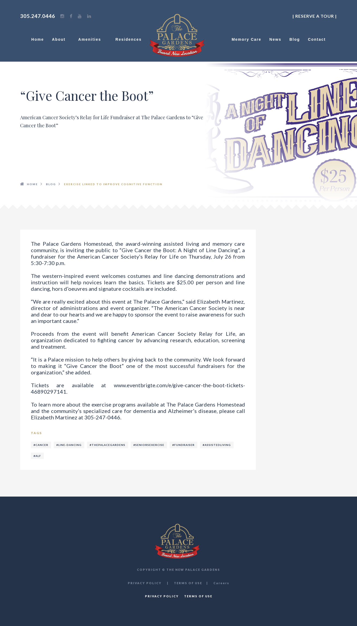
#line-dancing (69, 444)
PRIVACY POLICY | (148, 583)
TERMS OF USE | (191, 583)
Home (37, 39)
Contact (317, 39)
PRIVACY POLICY (162, 596)
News (275, 39)
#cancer (41, 444)
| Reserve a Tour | (314, 15)
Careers (221, 583)
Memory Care (246, 39)
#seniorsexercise (148, 444)
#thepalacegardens (107, 444)
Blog (294, 39)
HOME (32, 184)
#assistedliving (217, 444)
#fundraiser (183, 444)
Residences (128, 39)
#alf (37, 455)
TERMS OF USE (198, 596)
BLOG (51, 184)
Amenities (92, 39)
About (61, 39)
